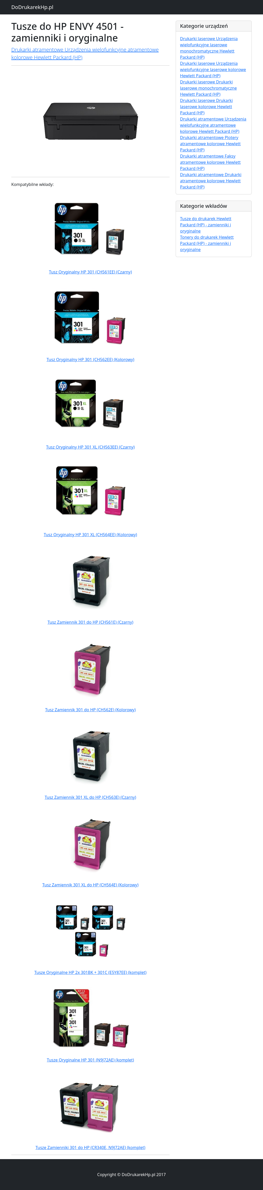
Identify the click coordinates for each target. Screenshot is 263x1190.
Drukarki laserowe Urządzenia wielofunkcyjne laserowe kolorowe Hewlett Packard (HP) (213, 70)
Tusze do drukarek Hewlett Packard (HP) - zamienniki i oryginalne (205, 225)
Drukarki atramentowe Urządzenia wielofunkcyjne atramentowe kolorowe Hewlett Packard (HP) (213, 125)
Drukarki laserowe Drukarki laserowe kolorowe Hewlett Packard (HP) (206, 107)
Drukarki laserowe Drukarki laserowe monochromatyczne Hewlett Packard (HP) (208, 88)
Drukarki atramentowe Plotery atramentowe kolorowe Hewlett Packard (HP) (210, 144)
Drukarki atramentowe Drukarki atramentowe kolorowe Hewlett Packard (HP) (210, 181)
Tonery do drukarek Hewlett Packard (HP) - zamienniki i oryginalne (207, 243)
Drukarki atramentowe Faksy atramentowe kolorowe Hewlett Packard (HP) (210, 162)
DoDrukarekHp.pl (32, 7)
